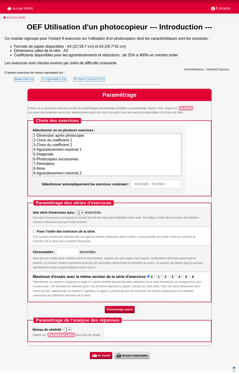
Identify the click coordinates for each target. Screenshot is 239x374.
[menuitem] (220, 9)
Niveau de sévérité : (47, 329)
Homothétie (24, 79)
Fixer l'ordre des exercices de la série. (66, 231)
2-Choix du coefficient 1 (107, 140)
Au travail (185, 108)
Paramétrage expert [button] (120, 309)
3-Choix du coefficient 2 (107, 145)
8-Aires (107, 168)
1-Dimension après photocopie (107, 135)
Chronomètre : (44, 252)
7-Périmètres (107, 164)
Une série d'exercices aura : (54, 212)
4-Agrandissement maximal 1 (107, 149)
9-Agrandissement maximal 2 (107, 173)
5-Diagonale (107, 154)
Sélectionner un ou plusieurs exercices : (63, 130)
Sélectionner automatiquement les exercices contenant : (85, 184)
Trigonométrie (54, 79)
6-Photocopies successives (107, 159)
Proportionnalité (89, 79)
